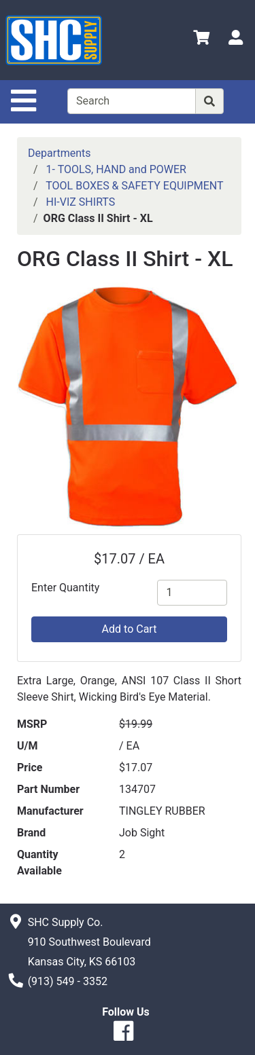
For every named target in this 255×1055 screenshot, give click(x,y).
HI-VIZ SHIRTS (81, 202)
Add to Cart (129, 629)
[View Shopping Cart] (201, 39)
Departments (59, 153)
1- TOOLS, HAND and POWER (116, 169)
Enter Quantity (65, 587)
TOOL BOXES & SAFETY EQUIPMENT (134, 185)
